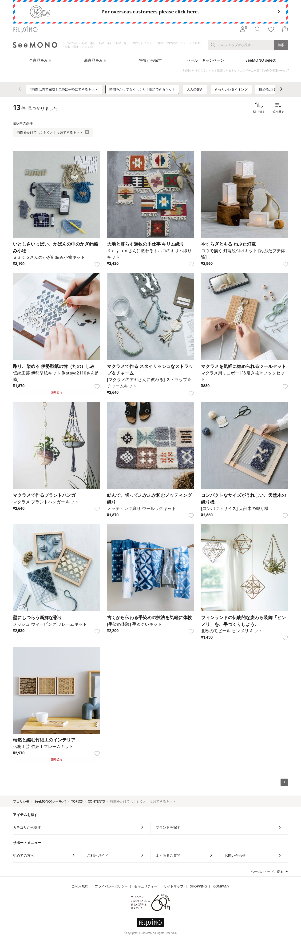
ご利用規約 (80, 886)
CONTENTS (96, 801)
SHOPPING (198, 886)
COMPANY (221, 886)
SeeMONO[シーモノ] (50, 801)
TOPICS (77, 801)
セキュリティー (145, 886)
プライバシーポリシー (111, 886)
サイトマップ (173, 886)
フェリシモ (21, 801)
